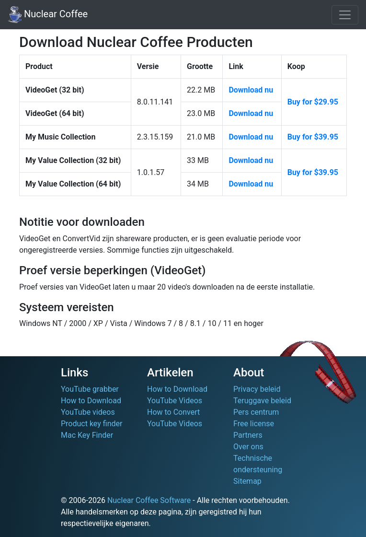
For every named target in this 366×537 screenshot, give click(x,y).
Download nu (251, 89)
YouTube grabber (90, 389)
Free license (253, 423)
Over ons (248, 446)
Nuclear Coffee (48, 14)
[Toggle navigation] (345, 14)
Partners (248, 435)
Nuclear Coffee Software (149, 500)
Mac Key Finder (87, 435)
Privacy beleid (256, 389)
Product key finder (91, 423)
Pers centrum (256, 412)
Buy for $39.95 (312, 136)
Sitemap (247, 481)
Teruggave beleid (262, 400)
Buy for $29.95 (312, 101)
